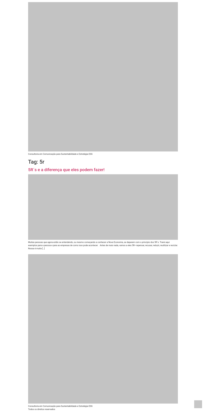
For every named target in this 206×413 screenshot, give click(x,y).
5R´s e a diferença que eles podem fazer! (66, 169)
